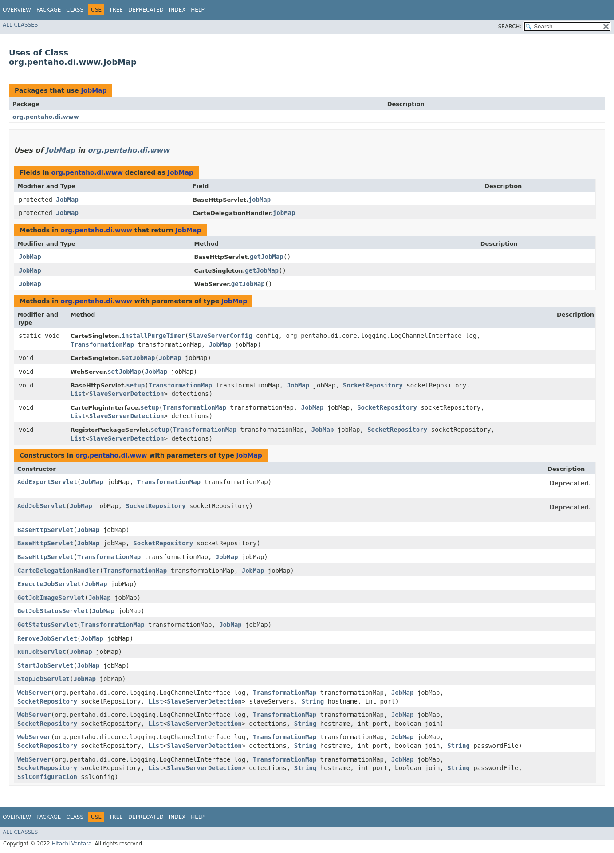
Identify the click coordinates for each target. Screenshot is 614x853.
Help (198, 10)
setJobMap (138, 357)
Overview (17, 10)
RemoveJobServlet (47, 638)
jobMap (259, 199)
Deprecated (146, 10)
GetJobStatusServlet (52, 610)
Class (74, 10)
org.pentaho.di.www (45, 116)
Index (177, 10)
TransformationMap (102, 344)
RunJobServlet (41, 651)
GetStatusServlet (47, 624)
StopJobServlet (43, 678)
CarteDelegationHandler (58, 570)
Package (48, 10)
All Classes (20, 25)
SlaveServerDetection (126, 393)
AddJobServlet (41, 505)
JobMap (93, 90)
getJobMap (266, 256)
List (78, 393)
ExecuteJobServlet (49, 583)
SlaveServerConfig (220, 335)
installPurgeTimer (153, 335)
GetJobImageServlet (51, 597)
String (313, 701)
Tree (116, 10)
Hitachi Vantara (71, 844)
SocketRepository (373, 385)
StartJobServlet (45, 665)
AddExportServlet (47, 481)
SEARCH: (510, 26)
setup (135, 385)
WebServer (34, 692)
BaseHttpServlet (45, 529)
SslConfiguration (47, 776)
